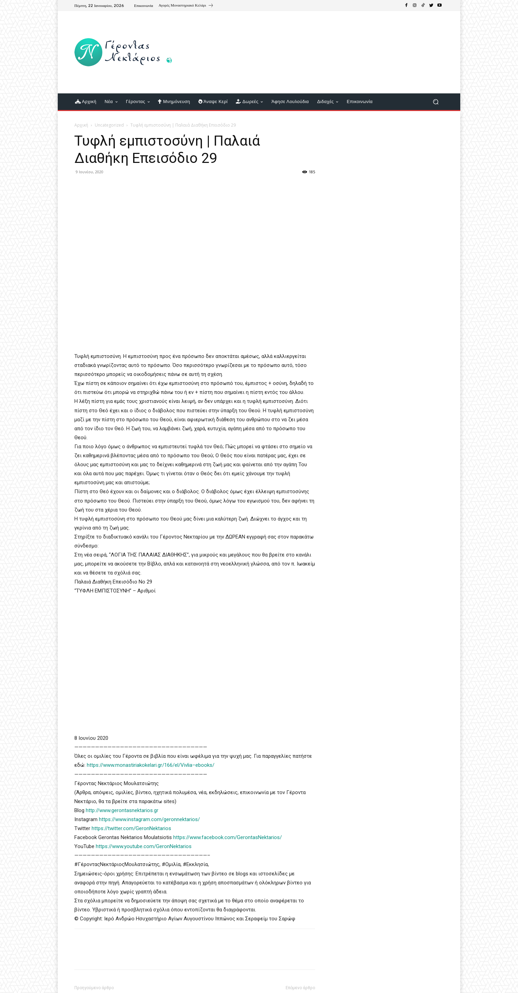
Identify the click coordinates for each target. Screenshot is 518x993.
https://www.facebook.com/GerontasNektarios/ (228, 837)
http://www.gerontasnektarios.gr (122, 810)
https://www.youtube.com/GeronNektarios (144, 846)
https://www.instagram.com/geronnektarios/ (149, 819)
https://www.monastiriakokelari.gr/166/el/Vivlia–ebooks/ (150, 765)
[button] (435, 102)
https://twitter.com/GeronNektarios (131, 828)
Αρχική (81, 125)
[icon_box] (186, 6)
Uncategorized (109, 125)
